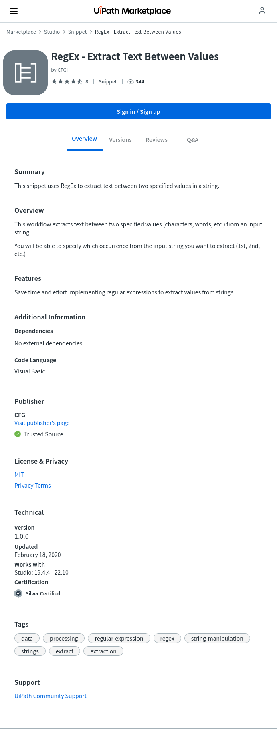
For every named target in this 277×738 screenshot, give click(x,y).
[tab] (85, 141)
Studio (52, 31)
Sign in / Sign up (138, 111)
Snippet (77, 31)
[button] (27, 638)
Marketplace (21, 31)
